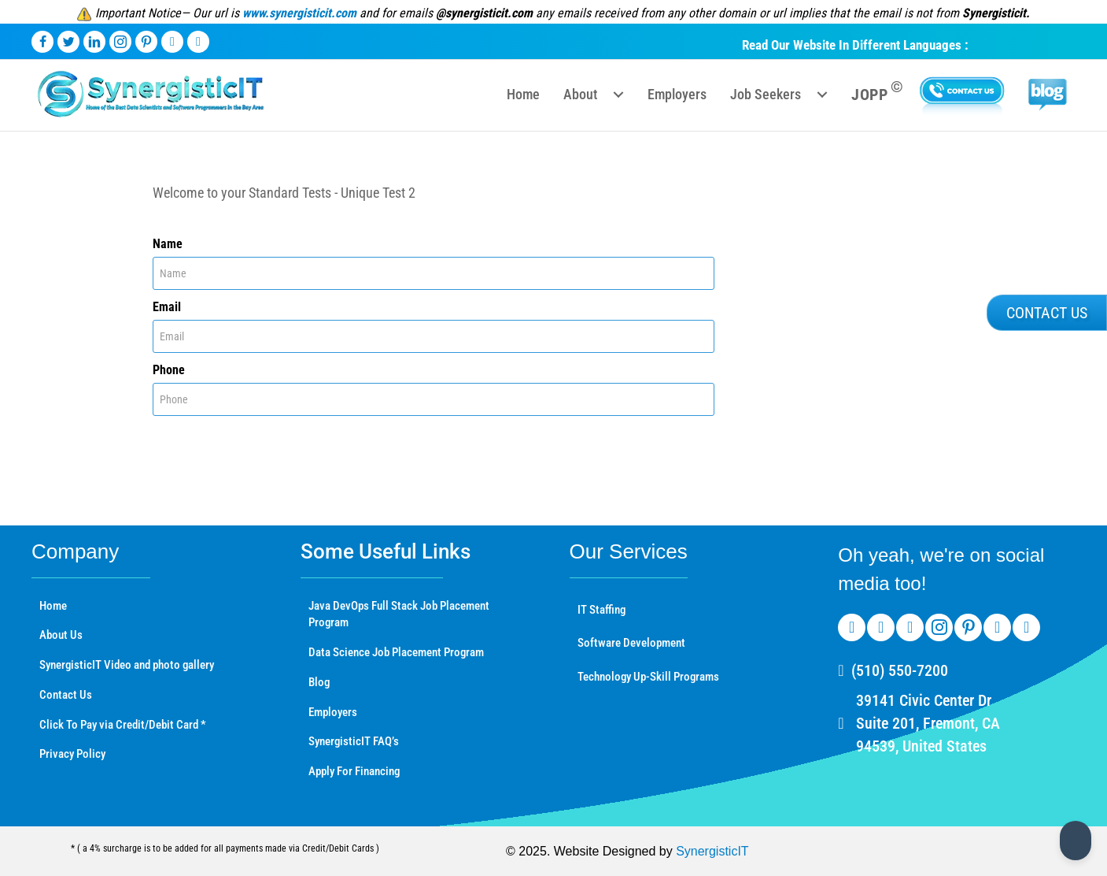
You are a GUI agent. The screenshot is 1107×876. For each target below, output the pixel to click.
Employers (332, 712)
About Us (61, 635)
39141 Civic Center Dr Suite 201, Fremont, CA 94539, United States (928, 723)
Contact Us (65, 695)
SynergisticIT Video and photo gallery (126, 665)
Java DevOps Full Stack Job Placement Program (398, 614)
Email (167, 306)
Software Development (631, 643)
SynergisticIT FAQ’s (353, 741)
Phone (169, 369)
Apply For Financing (354, 771)
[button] (618, 94)
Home (53, 606)
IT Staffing (601, 610)
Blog (319, 682)
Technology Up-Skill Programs (648, 677)
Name (168, 243)
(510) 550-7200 (899, 670)
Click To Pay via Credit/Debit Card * (122, 725)
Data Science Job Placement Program (396, 652)
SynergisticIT (712, 851)
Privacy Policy (72, 754)
